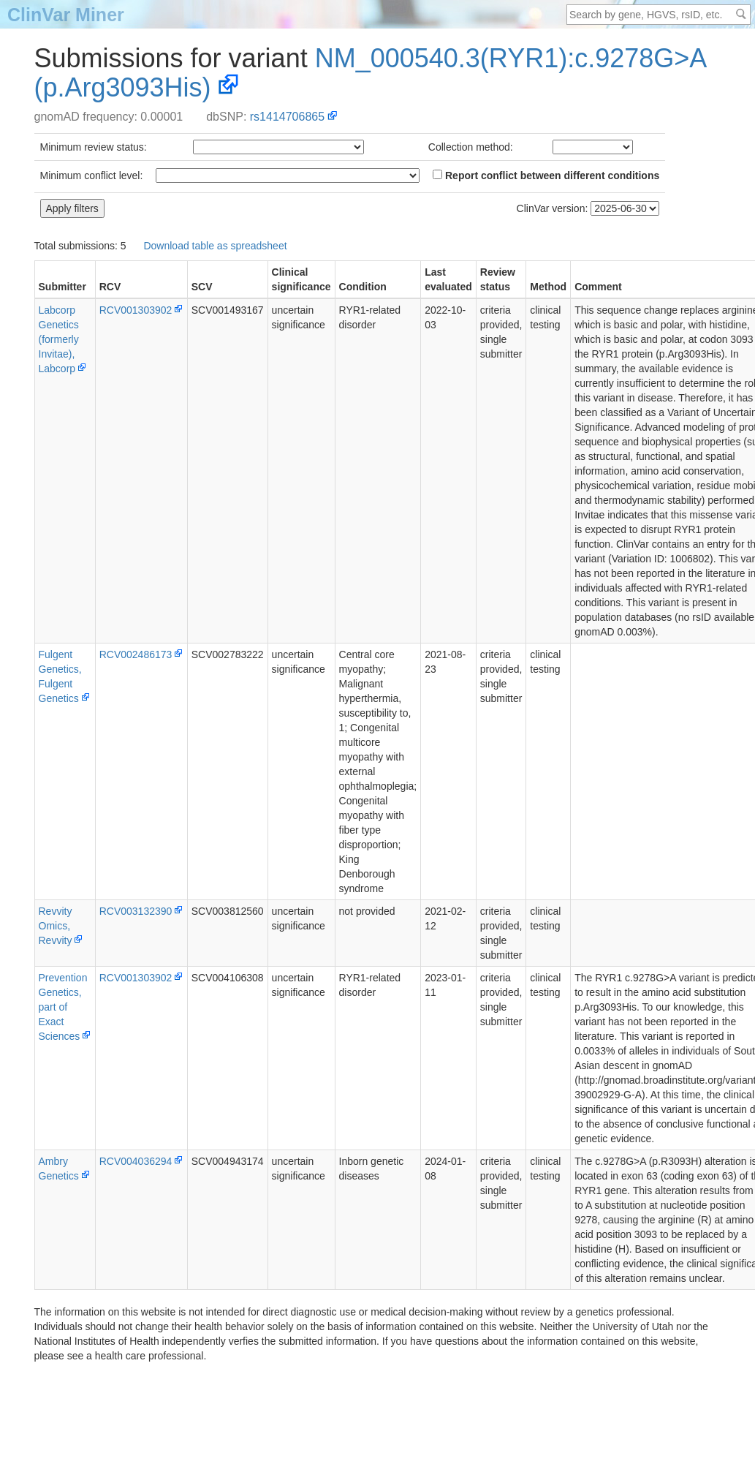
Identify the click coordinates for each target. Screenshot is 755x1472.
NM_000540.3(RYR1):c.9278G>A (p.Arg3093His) (370, 72)
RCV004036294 (135, 1161)
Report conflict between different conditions (546, 175)
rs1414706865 (287, 116)
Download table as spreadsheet (215, 246)
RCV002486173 (135, 654)
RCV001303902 (135, 310)
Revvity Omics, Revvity (55, 925)
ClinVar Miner (65, 14)
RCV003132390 (135, 911)
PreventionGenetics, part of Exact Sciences (63, 1007)
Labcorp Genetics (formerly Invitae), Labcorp (59, 339)
